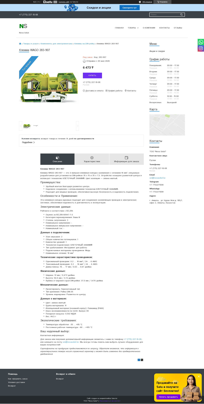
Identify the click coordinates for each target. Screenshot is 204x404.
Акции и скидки (157, 51)
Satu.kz (114, 398)
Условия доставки (16, 382)
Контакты (164, 28)
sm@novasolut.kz (157, 178)
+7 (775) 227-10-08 (132, 339)
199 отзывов (147, 2)
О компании (149, 28)
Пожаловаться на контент (109, 401)
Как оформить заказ (17, 379)
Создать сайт (64, 2)
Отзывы (178, 28)
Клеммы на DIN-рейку (84, 44)
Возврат (12, 386)
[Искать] (181, 14)
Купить (92, 75)
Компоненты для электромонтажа (56, 44)
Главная (119, 28)
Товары (132, 28)
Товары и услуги (31, 44)
